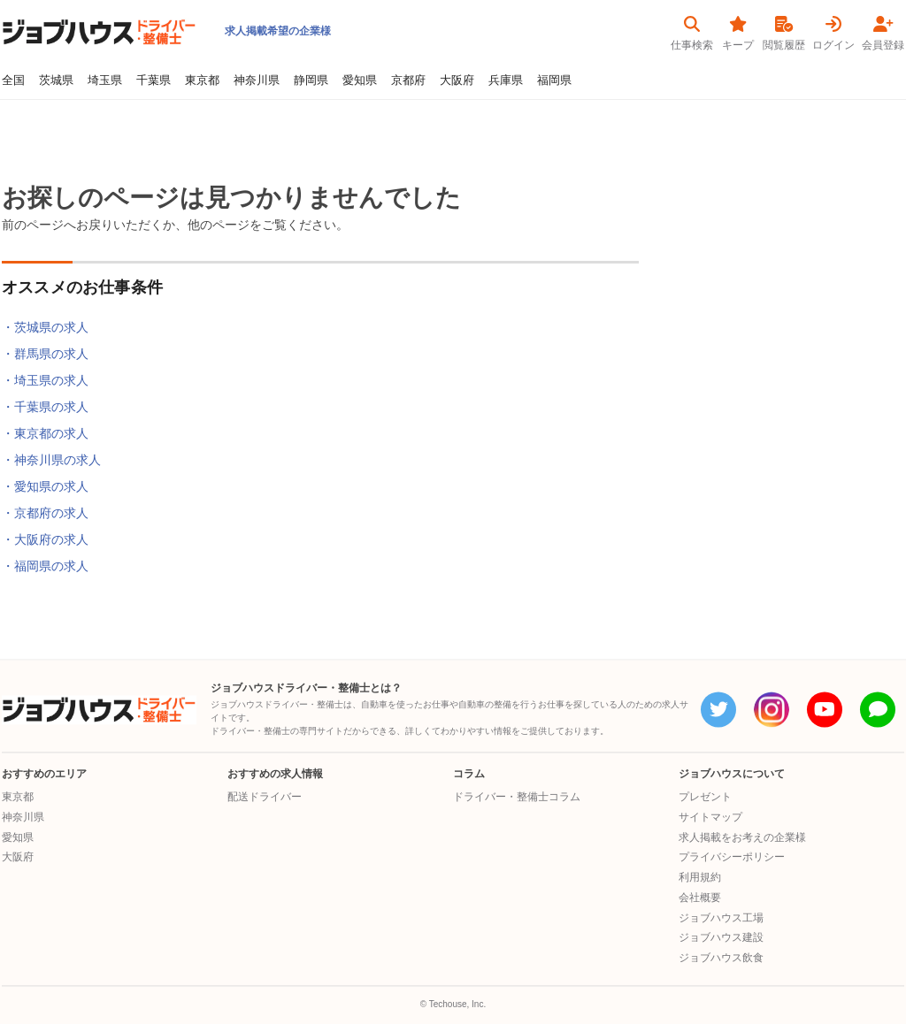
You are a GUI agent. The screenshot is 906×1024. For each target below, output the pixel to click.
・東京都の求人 (45, 433)
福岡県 (554, 80)
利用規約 (700, 877)
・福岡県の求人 (45, 566)
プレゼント (705, 797)
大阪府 (457, 80)
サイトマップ (710, 817)
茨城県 (56, 80)
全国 (13, 80)
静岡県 (311, 80)
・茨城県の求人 (45, 327)
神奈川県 (257, 80)
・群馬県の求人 (45, 354)
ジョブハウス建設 (721, 938)
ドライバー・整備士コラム (516, 797)
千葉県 (153, 80)
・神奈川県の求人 (51, 460)
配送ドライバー (264, 797)
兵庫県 (505, 80)
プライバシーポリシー (732, 858)
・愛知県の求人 (45, 486)
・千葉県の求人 (45, 407)
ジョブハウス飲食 (721, 957)
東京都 (202, 80)
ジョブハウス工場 (721, 918)
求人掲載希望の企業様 (278, 31)
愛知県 (359, 80)
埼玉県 (105, 80)
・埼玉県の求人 (45, 380)
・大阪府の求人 (45, 539)
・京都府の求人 (45, 513)
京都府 (408, 80)
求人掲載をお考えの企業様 (742, 837)
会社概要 (700, 897)
